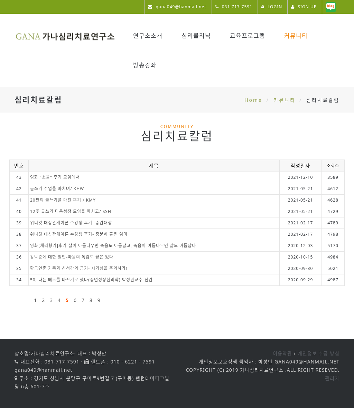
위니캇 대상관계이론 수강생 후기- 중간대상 (71, 223)
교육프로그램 (247, 36)
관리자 (332, 378)
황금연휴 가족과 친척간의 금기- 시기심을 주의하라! (79, 268)
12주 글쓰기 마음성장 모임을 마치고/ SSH (70, 211)
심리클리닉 (196, 36)
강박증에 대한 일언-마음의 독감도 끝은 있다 (71, 257)
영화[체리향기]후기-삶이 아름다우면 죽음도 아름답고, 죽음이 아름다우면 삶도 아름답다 (113, 246)
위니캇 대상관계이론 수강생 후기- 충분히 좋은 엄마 (79, 234)
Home (253, 100)
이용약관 (282, 353)
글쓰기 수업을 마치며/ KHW (57, 189)
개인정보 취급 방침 (318, 353)
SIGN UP (304, 7)
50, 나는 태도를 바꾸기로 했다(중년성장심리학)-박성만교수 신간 (91, 280)
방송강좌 (145, 65)
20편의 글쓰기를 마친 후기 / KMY (63, 200)
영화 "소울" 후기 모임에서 (55, 177)
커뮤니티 (296, 36)
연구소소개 (147, 36)
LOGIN (271, 7)
